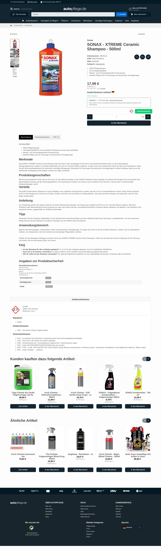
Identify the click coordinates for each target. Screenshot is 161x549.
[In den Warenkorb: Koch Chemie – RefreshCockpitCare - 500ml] (52, 406)
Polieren (65, 21)
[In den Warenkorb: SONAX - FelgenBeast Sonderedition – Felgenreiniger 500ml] (109, 406)
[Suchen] (73, 14)
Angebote (135, 21)
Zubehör (119, 21)
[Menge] (117, 116)
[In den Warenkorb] (119, 123)
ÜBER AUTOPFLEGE (54, 503)
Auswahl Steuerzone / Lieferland (100, 92)
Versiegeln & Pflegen (50, 21)
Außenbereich (32, 21)
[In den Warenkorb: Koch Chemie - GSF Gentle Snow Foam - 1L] (80, 406)
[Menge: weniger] (90, 116)
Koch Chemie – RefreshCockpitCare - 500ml (51, 394)
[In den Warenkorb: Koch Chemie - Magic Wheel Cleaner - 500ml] (109, 470)
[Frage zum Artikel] (148, 56)
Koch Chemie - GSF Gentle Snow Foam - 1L (80, 393)
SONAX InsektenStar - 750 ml (137, 393)
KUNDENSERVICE (123, 503)
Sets (127, 21)
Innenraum (76, 21)
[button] (14, 43)
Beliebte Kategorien (94, 523)
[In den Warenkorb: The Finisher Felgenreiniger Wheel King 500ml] (52, 470)
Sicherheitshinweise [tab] (42, 137)
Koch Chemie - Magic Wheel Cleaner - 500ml (109, 455)
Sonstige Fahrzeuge (104, 21)
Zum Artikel (23, 406)
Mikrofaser (88, 21)
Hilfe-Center (33, 2)
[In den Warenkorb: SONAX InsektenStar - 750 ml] (138, 406)
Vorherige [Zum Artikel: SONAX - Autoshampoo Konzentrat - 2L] (13, 34)
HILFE (83, 503)
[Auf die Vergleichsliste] (142, 56)
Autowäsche (100, 64)
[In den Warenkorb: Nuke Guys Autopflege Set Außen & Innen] (138, 470)
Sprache (125, 523)
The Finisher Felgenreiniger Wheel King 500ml (51, 456)
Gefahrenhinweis (143, 111)
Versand (102, 88)
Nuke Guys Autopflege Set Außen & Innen (138, 455)
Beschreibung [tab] (26, 137)
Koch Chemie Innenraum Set (23, 455)
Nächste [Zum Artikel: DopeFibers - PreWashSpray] (141, 34)
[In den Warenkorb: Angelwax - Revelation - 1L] (80, 470)
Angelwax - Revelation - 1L (80, 454)
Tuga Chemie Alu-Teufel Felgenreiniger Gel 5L (23, 393)
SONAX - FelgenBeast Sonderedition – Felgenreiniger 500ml (109, 394)
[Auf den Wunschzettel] (136, 56)
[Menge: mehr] (148, 116)
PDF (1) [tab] (56, 137)
